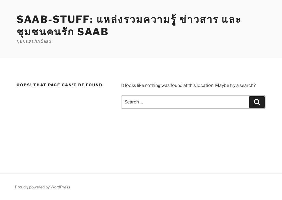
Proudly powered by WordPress (42, 187)
